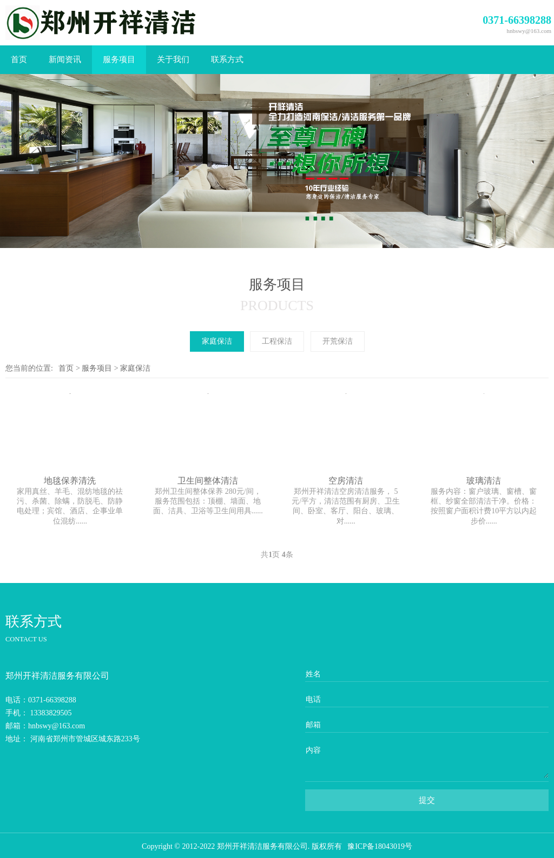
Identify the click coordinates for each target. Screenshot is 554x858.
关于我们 (173, 59)
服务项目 (119, 59)
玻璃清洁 (483, 480)
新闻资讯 (65, 59)
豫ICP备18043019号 (379, 846)
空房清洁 (345, 480)
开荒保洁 (337, 341)
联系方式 (227, 59)
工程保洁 (277, 341)
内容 (313, 750)
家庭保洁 (217, 341)
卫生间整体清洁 (207, 480)
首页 (19, 59)
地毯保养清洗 (70, 480)
